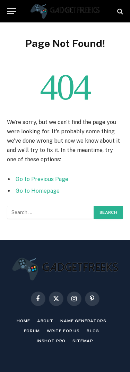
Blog (93, 330)
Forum (32, 330)
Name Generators (83, 320)
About (45, 320)
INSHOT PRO (51, 340)
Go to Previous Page (42, 179)
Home (23, 320)
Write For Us (63, 330)
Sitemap (82, 340)
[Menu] (11, 11)
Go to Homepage (38, 191)
